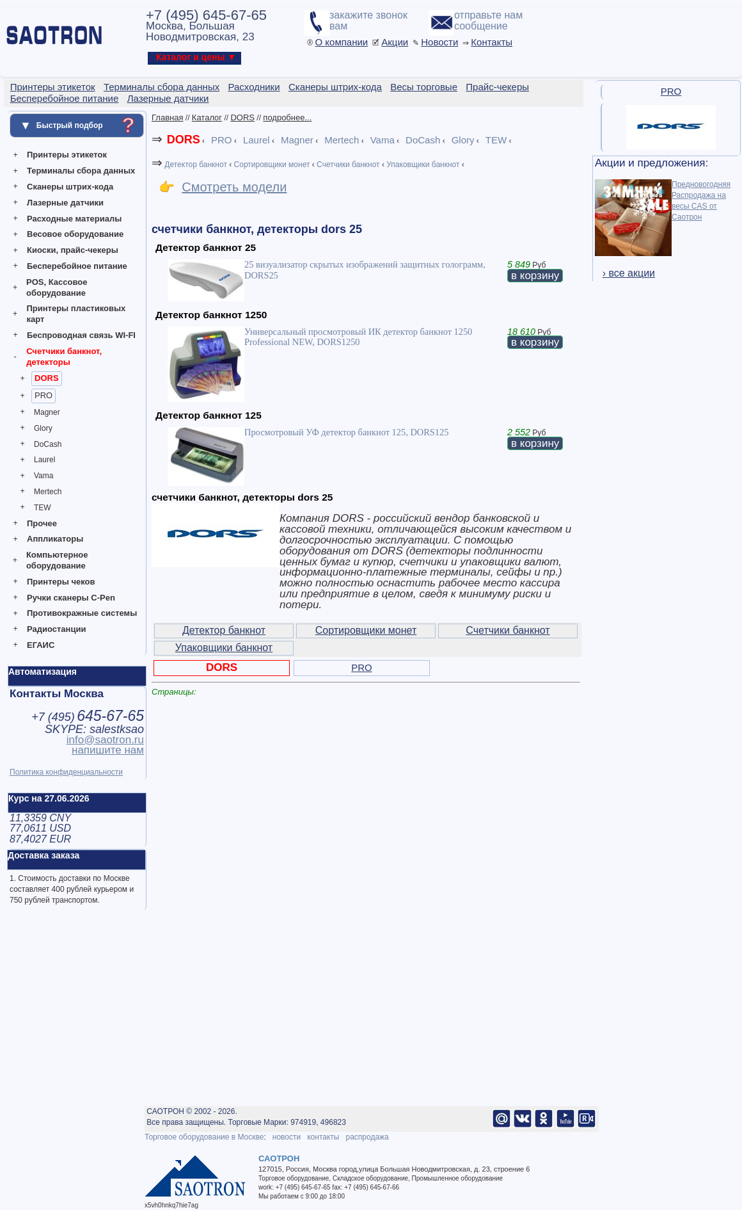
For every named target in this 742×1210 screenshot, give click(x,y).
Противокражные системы (82, 613)
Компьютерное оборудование (57, 560)
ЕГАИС (40, 645)
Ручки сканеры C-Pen (71, 597)
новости (286, 1137)
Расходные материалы (74, 218)
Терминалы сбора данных (81, 170)
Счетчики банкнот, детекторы (64, 356)
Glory (43, 428)
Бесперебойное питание (77, 266)
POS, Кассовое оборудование (56, 287)
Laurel (44, 459)
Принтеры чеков (61, 581)
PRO (43, 395)
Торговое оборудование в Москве (204, 1137)
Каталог (207, 117)
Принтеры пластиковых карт (75, 313)
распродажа (366, 1137)
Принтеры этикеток (67, 154)
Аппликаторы (55, 539)
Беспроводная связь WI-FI (81, 335)
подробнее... (287, 117)
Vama (43, 475)
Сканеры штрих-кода (70, 186)
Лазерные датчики (65, 202)
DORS (47, 378)
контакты (323, 1137)
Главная (167, 117)
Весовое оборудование (75, 234)
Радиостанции (56, 629)
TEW (42, 507)
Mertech (47, 491)
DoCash (47, 444)
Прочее (42, 523)
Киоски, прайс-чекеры (72, 250)
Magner (47, 412)
